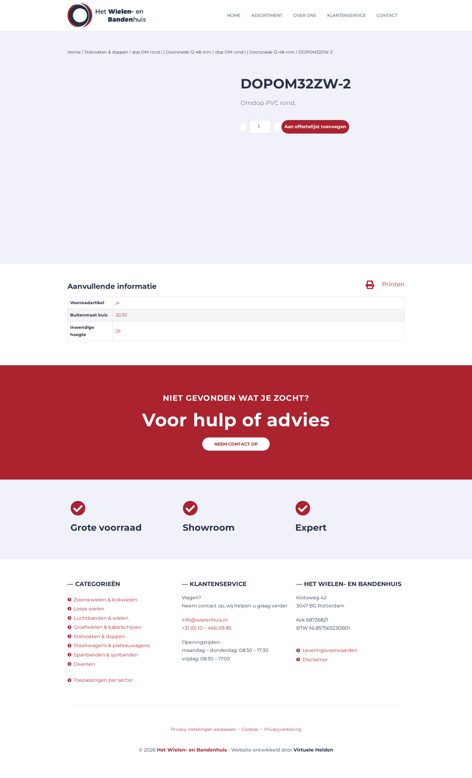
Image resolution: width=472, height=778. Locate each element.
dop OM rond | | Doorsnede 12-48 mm (171, 52)
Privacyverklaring (282, 729)
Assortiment (266, 15)
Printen (393, 284)
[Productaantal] (260, 126)
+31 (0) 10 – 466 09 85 (206, 628)
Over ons (304, 15)
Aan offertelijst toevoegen (317, 127)
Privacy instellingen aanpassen (203, 729)
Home (234, 15)
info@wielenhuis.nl (205, 620)
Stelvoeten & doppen (106, 52)
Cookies (250, 729)
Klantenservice (346, 15)
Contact (387, 15)
